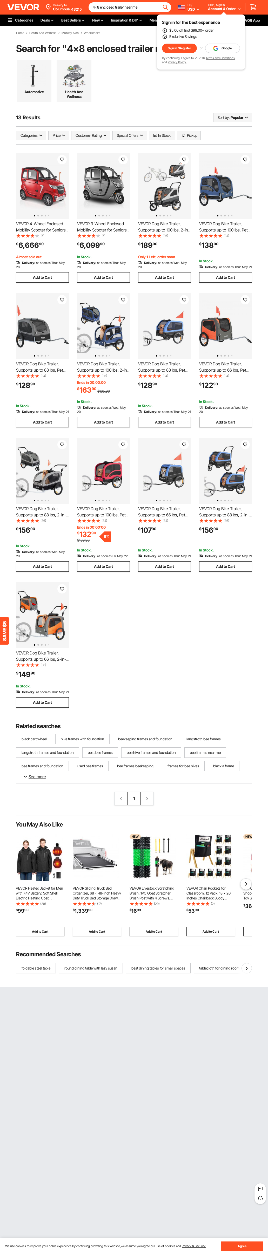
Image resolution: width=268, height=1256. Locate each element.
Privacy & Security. (194, 1246)
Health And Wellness (42, 33)
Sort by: (224, 117)
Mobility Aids (70, 33)
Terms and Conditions (220, 58)
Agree (242, 1246)
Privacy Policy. (177, 62)
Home (20, 33)
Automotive (34, 92)
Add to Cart (42, 277)
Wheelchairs (92, 33)
